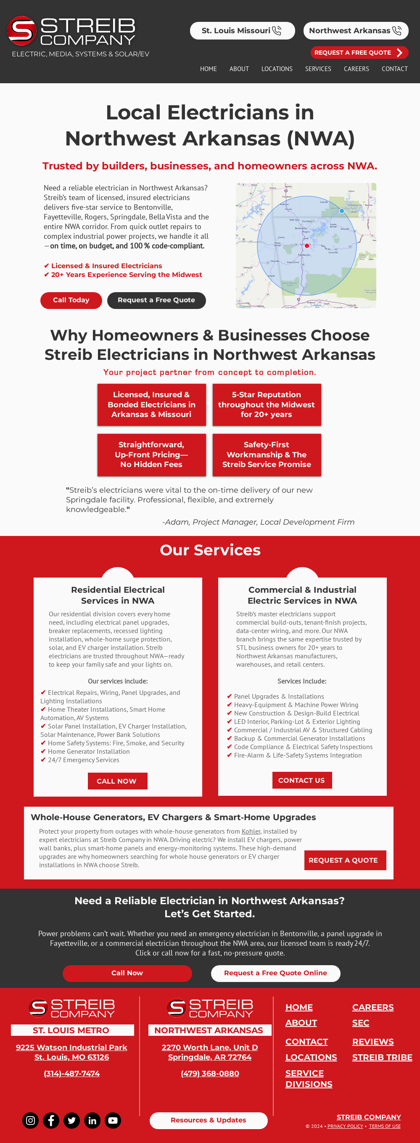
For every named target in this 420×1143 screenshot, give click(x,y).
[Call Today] (71, 300)
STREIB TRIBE (382, 1057)
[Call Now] (127, 973)
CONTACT (306, 1042)
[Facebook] (51, 1120)
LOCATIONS (311, 1057)
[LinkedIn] (92, 1120)
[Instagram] (30, 1120)
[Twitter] (71, 1120)
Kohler (251, 831)
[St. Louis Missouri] (242, 31)
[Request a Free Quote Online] (276, 973)
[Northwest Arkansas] (356, 31)
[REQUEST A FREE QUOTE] (360, 52)
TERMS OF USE (385, 1126)
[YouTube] (113, 1120)
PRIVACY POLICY (345, 1126)
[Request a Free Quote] (156, 300)
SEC (361, 1023)
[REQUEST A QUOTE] (345, 860)
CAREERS (373, 1007)
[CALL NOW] (118, 781)
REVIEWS (373, 1042)
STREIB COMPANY (369, 1117)
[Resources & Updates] (209, 1120)
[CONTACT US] (302, 780)
